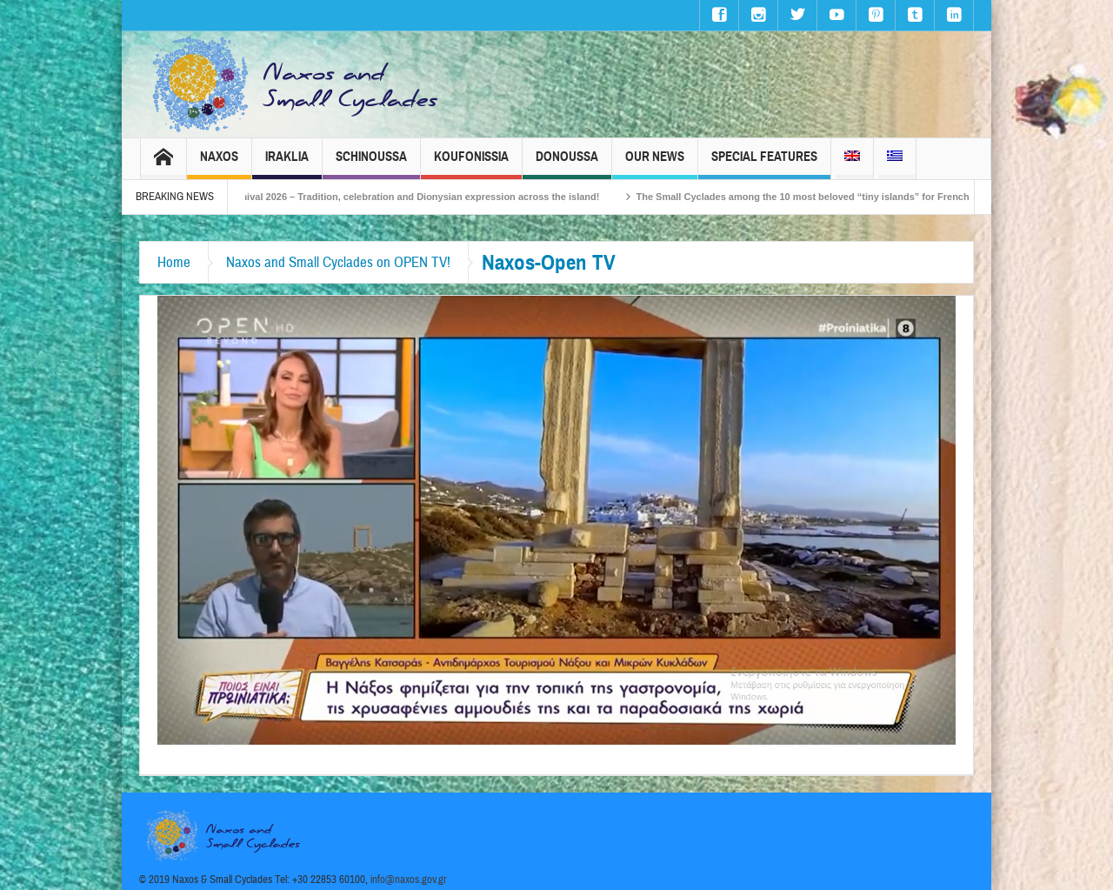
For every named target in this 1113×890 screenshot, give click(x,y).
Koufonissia (471, 164)
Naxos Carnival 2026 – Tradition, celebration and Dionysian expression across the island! (415, 196)
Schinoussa (371, 164)
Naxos (219, 164)
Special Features (764, 164)
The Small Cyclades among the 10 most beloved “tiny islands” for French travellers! (846, 196)
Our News (654, 164)
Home (173, 262)
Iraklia (287, 164)
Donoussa (567, 164)
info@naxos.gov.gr (408, 880)
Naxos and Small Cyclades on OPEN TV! (338, 262)
